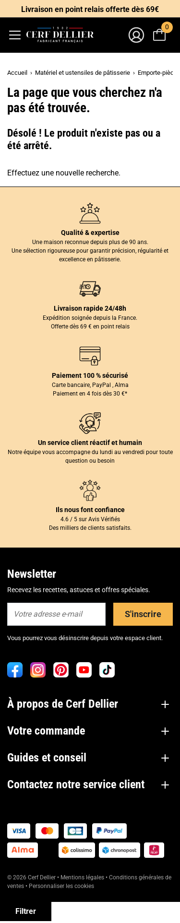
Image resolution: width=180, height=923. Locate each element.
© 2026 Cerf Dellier (32, 877)
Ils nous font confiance (90, 510)
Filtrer (25, 911)
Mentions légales (82, 877)
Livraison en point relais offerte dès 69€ (90, 9)
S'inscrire (143, 614)
